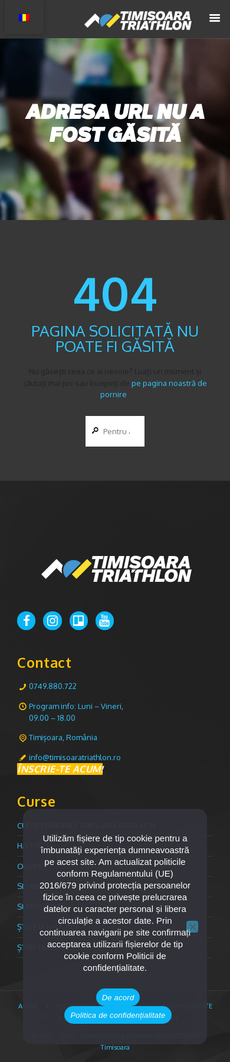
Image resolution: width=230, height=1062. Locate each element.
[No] (192, 927)
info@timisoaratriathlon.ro (75, 757)
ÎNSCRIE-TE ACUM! (60, 769)
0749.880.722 (53, 686)
